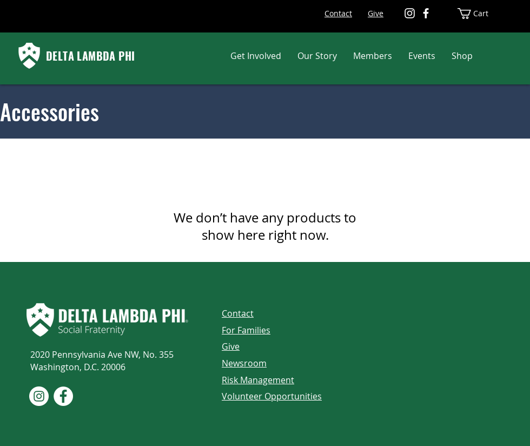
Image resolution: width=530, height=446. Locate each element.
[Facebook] (426, 13)
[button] (255, 55)
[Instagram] (409, 13)
